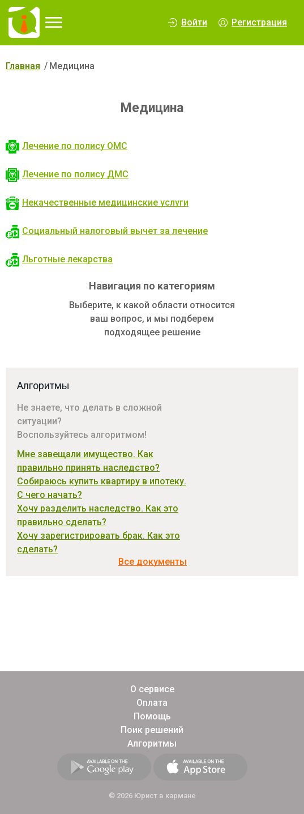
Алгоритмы (152, 743)
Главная (23, 66)
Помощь (152, 716)
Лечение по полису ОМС (66, 145)
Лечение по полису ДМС (67, 174)
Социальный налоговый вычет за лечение (107, 230)
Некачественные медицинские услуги (97, 202)
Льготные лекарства (59, 259)
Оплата (152, 702)
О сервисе (152, 689)
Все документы (152, 561)
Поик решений (152, 729)
